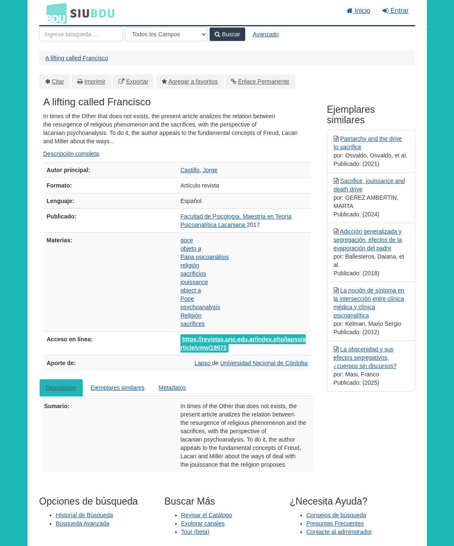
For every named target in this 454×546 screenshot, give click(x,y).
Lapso (203, 363)
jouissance (194, 282)
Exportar (137, 81)
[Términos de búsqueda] (81, 34)
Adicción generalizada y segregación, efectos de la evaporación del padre (368, 239)
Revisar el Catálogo (206, 515)
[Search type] (166, 34)
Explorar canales (203, 523)
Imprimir (95, 81)
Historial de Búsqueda (84, 515)
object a (190, 290)
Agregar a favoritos (193, 81)
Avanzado (266, 34)
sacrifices (192, 323)
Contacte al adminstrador (339, 531)
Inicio (358, 10)
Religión (191, 315)
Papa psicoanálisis (204, 257)
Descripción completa (71, 153)
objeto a (190, 248)
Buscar (227, 34)
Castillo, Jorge (199, 170)
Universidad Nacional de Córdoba (263, 363)
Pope (187, 298)
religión (189, 265)
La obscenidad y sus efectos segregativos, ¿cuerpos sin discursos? (365, 357)
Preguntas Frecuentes (335, 523)
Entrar (395, 10)
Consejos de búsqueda (336, 515)
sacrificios (193, 273)
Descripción (61, 387)
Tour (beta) (195, 531)
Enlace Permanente (263, 81)
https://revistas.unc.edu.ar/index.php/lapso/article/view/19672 (243, 343)
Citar (58, 81)
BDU (54, 13)
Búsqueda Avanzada (82, 523)
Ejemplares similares (118, 387)
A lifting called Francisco (77, 58)
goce (186, 240)
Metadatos (172, 387)
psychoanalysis (200, 307)
